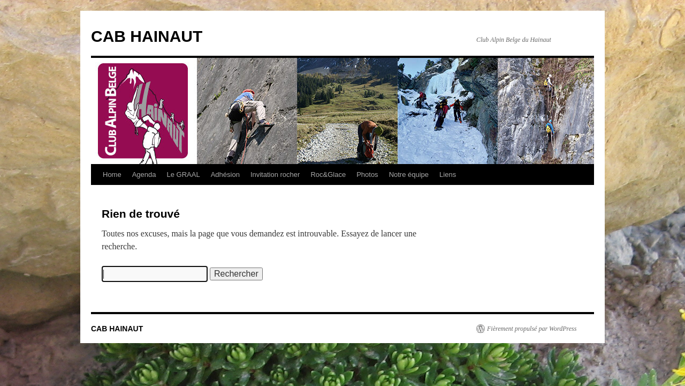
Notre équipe (409, 174)
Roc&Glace (328, 174)
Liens (447, 174)
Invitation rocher (275, 174)
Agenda (144, 174)
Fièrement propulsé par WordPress (531, 328)
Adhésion (225, 174)
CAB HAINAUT (146, 36)
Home (112, 174)
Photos (367, 174)
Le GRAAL (183, 174)
